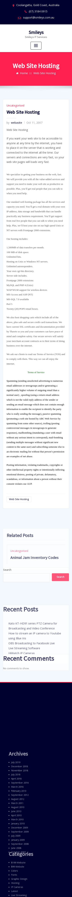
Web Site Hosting (44, 67)
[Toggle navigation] (36, 43)
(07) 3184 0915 (38, 10)
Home (25, 67)
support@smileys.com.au (39, 16)
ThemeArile (35, 890)
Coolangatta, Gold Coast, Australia (38, 4)
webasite (14, 202)
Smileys (36, 30)
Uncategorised (15, 186)
